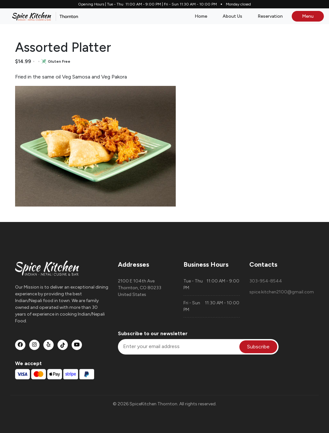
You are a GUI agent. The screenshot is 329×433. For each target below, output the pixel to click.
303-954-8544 (265, 281)
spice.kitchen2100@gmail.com (281, 292)
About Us (232, 16)
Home (201, 16)
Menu (308, 16)
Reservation (270, 16)
